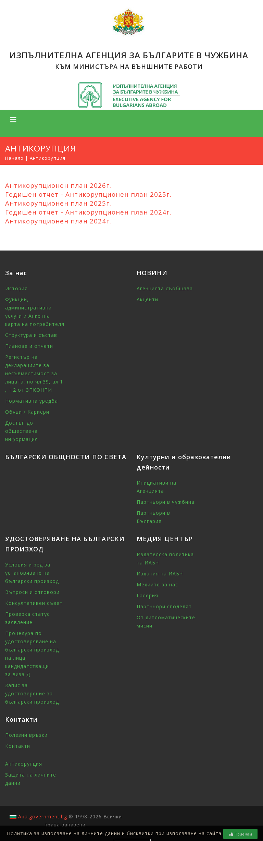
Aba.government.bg (42, 816)
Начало (14, 158)
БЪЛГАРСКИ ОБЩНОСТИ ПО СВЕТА (65, 457)
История (16, 288)
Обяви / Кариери (27, 412)
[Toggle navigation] (13, 120)
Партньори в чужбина (166, 502)
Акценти (147, 299)
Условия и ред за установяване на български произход (32, 572)
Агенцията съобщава (165, 288)
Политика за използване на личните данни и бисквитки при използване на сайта (114, 833)
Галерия (147, 595)
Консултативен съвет (34, 603)
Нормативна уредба (31, 401)
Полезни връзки (26, 735)
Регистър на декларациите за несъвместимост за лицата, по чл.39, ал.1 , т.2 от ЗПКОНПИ (34, 373)
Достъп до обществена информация (21, 430)
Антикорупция (23, 763)
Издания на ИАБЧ (160, 573)
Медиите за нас (157, 584)
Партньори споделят (164, 606)
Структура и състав (31, 335)
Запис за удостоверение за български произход (32, 693)
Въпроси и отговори (32, 592)
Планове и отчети (29, 346)
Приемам (240, 834)
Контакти (17, 746)
